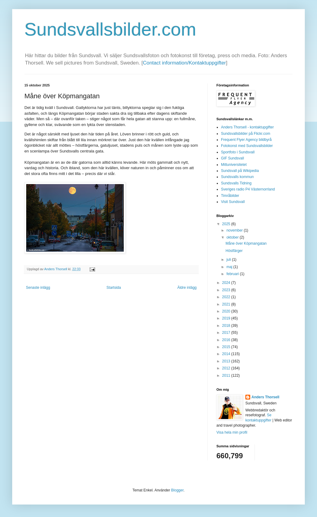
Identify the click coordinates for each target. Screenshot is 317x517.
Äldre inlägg (187, 287)
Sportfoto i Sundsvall (238, 152)
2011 (226, 375)
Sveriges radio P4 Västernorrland (248, 189)
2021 (226, 304)
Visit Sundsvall (233, 202)
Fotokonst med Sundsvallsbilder (247, 146)
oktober (233, 237)
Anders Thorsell (56, 269)
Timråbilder (230, 196)
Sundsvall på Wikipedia (240, 171)
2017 (226, 332)
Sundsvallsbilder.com (110, 29)
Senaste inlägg (38, 287)
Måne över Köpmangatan (246, 243)
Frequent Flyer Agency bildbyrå (246, 140)
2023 (226, 290)
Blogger (177, 490)
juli (229, 259)
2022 (226, 297)
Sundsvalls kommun (237, 177)
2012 (226, 368)
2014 (226, 354)
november (235, 230)
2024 (226, 283)
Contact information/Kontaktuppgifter (184, 63)
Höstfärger (234, 251)
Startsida (113, 287)
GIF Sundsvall (232, 158)
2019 (226, 318)
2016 (226, 340)
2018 (226, 325)
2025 (226, 224)
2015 (226, 347)
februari (233, 274)
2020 (226, 311)
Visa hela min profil (231, 432)
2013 (226, 361)
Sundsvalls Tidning (236, 183)
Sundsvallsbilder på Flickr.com (245, 133)
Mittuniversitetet (234, 164)
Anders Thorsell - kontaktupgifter (247, 127)
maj (229, 267)
